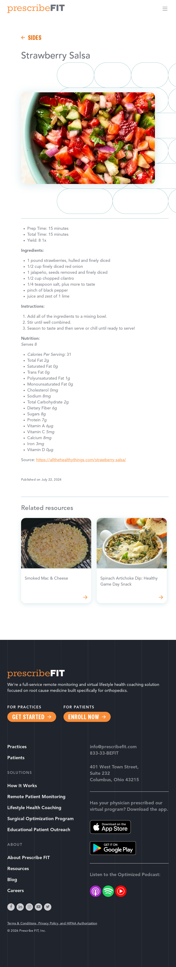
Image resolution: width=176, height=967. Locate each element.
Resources (18, 869)
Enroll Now (83, 716)
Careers (15, 891)
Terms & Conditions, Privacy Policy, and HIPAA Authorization (52, 923)
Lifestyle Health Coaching (34, 808)
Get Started (28, 716)
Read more (56, 560)
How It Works (22, 786)
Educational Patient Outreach (38, 830)
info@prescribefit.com (113, 747)
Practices (17, 747)
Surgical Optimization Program (40, 819)
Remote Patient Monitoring (36, 797)
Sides (34, 37)
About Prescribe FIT (28, 858)
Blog (12, 880)
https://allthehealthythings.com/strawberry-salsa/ (81, 460)
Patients (16, 758)
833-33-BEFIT (104, 753)
